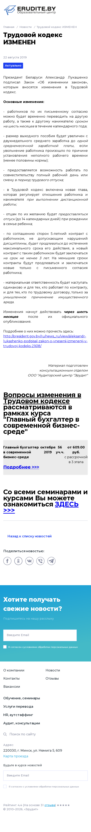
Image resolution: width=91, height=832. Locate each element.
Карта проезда (15, 756)
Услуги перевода (18, 706)
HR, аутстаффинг (18, 715)
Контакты (11, 678)
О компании (13, 670)
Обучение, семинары (21, 698)
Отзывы (52, 678)
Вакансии (11, 687)
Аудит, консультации (21, 723)
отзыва (49, 805)
